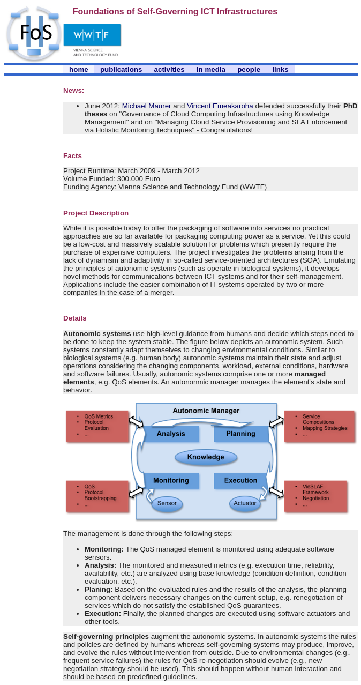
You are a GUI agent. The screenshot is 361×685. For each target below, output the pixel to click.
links (280, 69)
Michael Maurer (146, 106)
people (248, 69)
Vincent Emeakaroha (220, 106)
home (78, 69)
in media (211, 69)
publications (121, 69)
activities (169, 69)
